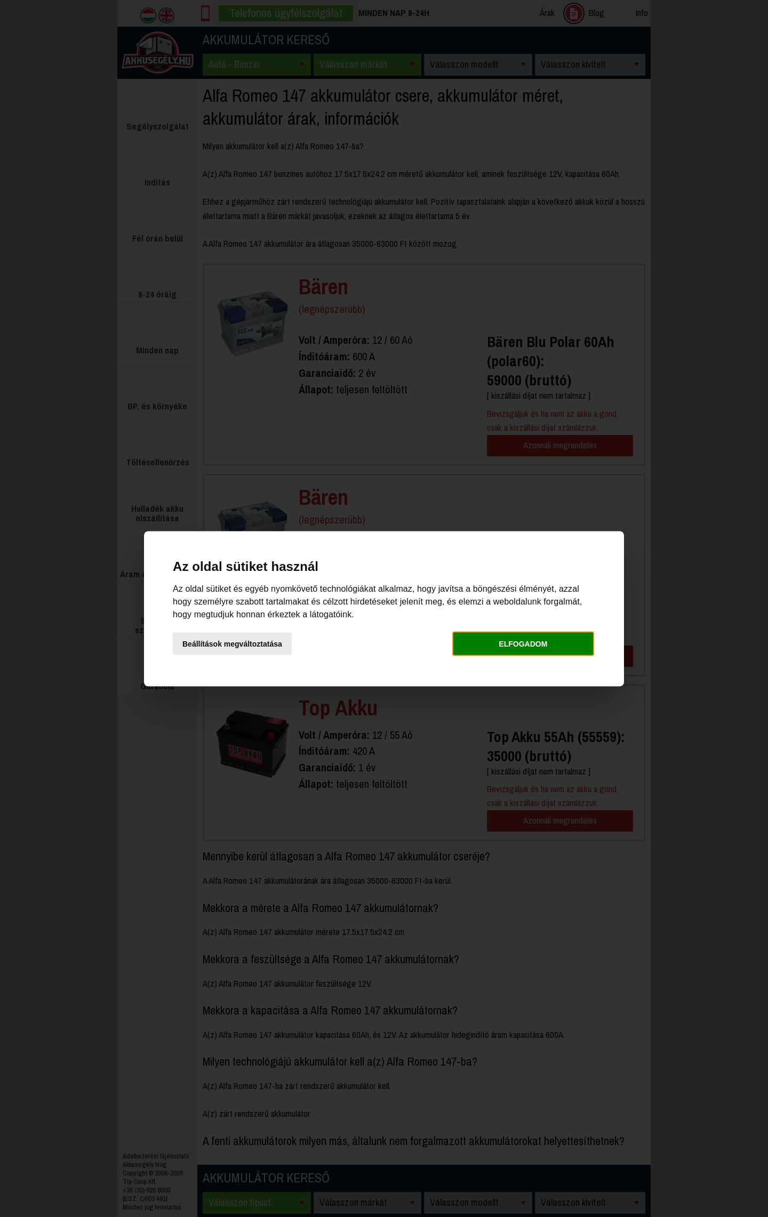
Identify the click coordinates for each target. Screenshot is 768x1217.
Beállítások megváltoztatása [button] (232, 644)
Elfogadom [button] (523, 644)
